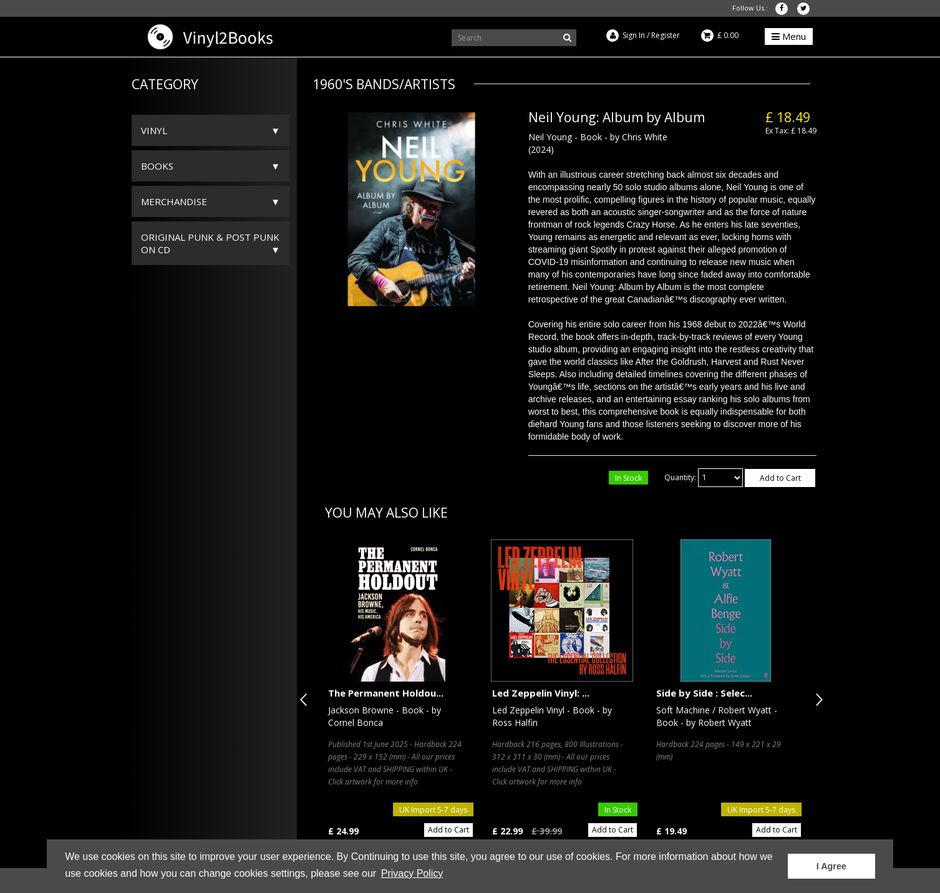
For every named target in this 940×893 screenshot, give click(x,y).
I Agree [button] (831, 866)
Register (665, 35)
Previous (306, 699)
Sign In (634, 35)
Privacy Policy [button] (412, 873)
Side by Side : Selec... (704, 693)
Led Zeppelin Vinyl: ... (540, 693)
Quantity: (680, 477)
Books (157, 166)
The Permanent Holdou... (385, 693)
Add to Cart (780, 478)
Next (816, 699)
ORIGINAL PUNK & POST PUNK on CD (210, 243)
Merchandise (174, 201)
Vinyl (154, 130)
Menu (789, 36)
